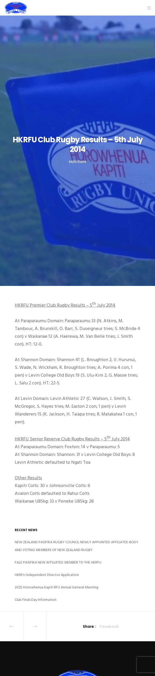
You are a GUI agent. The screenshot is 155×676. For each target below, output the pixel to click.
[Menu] (147, 8)
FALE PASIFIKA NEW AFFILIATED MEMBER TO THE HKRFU (58, 562)
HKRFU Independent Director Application (47, 575)
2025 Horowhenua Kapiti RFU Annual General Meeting (56, 587)
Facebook (109, 626)
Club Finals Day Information (35, 600)
